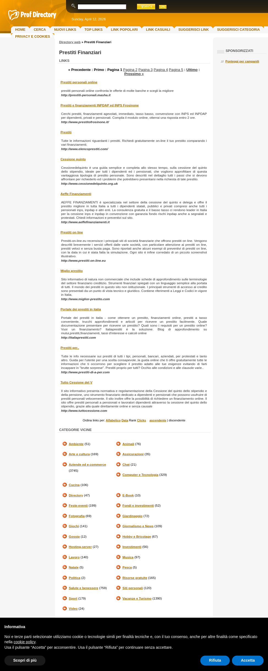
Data (125, 420)
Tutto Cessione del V (76, 382)
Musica (127, 557)
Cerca (40, 30)
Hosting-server (80, 547)
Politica (74, 578)
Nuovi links (65, 30)
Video (73, 609)
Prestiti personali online (79, 82)
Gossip (74, 537)
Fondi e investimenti (138, 505)
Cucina (74, 485)
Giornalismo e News (138, 526)
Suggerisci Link (193, 30)
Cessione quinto (73, 159)
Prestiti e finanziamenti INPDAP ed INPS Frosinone (100, 105)
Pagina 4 (161, 70)
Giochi (74, 526)
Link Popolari (124, 30)
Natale (74, 567)
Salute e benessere (83, 588)
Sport (73, 598)
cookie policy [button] (24, 642)
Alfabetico (113, 420)
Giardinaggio (132, 516)
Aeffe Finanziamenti (76, 194)
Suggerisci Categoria (238, 30)
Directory (76, 495)
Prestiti (66, 132)
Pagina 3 (145, 70)
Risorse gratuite (134, 578)
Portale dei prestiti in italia (81, 309)
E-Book (128, 495)
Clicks (141, 420)
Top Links (93, 30)
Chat (126, 464)
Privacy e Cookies (32, 36)
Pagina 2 (130, 70)
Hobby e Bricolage (136, 537)
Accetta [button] (248, 660)
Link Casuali (158, 30)
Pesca (127, 567)
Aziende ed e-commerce (87, 464)
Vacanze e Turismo (137, 598)
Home (20, 30)
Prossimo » (134, 74)
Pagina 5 (176, 70)
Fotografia (77, 516)
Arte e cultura (79, 454)
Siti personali (132, 588)
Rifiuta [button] (215, 660)
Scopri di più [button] (25, 660)
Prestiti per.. (70, 348)
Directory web (70, 42)
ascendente (157, 420)
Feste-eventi (78, 505)
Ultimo (192, 70)
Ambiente (76, 444)
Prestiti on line (72, 232)
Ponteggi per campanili (242, 61)
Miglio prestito (72, 271)
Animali (128, 444)
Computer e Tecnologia (140, 475)
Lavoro (74, 557)
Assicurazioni (133, 454)
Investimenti (131, 547)
